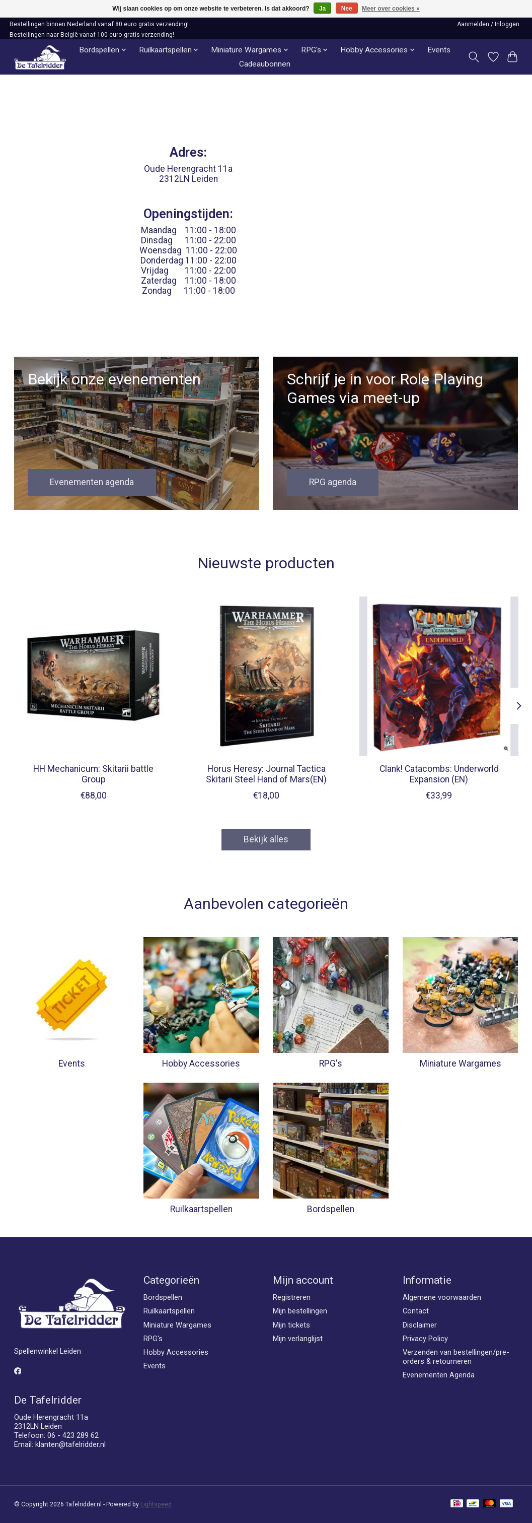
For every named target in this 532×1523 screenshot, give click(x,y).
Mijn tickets (291, 1325)
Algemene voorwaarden (442, 1297)
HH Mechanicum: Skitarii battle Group (93, 774)
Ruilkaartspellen (201, 1209)
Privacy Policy (425, 1338)
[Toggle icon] (473, 57)
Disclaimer (420, 1325)
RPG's (330, 1063)
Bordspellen (330, 1209)
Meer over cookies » (391, 8)
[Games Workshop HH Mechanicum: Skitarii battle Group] (93, 676)
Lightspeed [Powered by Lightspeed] (156, 1504)
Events (438, 49)
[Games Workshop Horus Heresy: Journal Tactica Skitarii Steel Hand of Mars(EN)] (266, 676)
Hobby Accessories (201, 1063)
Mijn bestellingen (300, 1310)
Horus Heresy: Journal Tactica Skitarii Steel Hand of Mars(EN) (266, 774)
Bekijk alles (266, 839)
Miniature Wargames (460, 1063)
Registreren (292, 1297)
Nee (346, 8)
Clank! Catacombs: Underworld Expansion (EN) (438, 774)
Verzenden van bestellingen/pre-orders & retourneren (456, 1357)
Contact (416, 1310)
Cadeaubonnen (264, 64)
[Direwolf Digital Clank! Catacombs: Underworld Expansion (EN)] (438, 676)
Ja (322, 8)
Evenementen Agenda (439, 1374)
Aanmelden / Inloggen (488, 24)
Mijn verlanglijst (298, 1338)
